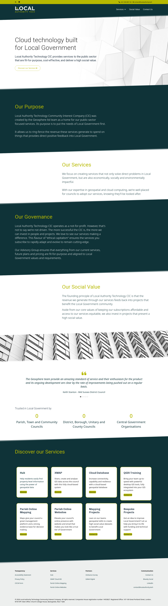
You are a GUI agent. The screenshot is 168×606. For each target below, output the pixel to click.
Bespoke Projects (129, 511)
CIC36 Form (19, 583)
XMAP (58, 472)
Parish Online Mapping (28, 511)
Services (120, 9)
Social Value (134, 9)
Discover (23, 492)
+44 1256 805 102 (125, 2)
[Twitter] (15, 2)
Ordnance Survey (92, 575)
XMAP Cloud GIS (56, 579)
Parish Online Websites (63, 511)
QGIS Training (132, 472)
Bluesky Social (148, 579)
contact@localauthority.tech (143, 2)
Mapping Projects (94, 511)
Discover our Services (27, 68)
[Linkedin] (19, 2)
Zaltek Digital (90, 579)
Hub (22, 472)
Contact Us (148, 9)
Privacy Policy (19, 579)
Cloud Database (99, 472)
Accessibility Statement (23, 575)
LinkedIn (150, 583)
